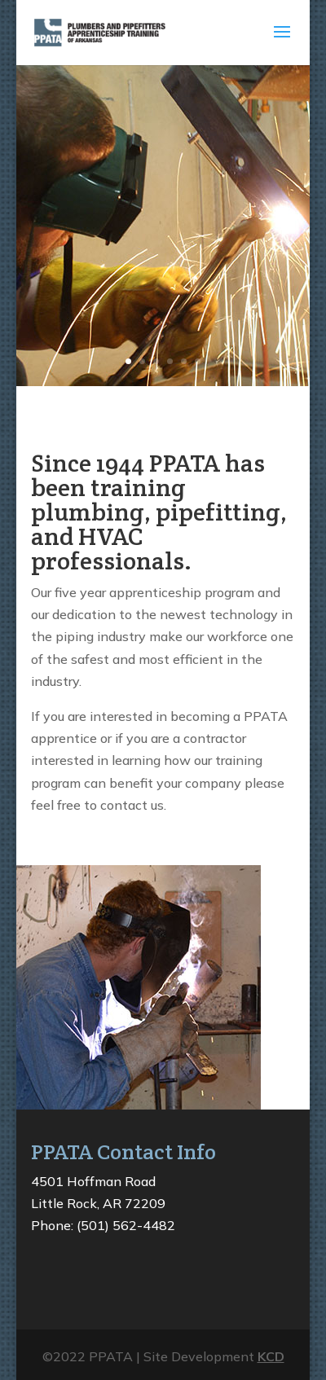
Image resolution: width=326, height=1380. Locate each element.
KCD (271, 1356)
